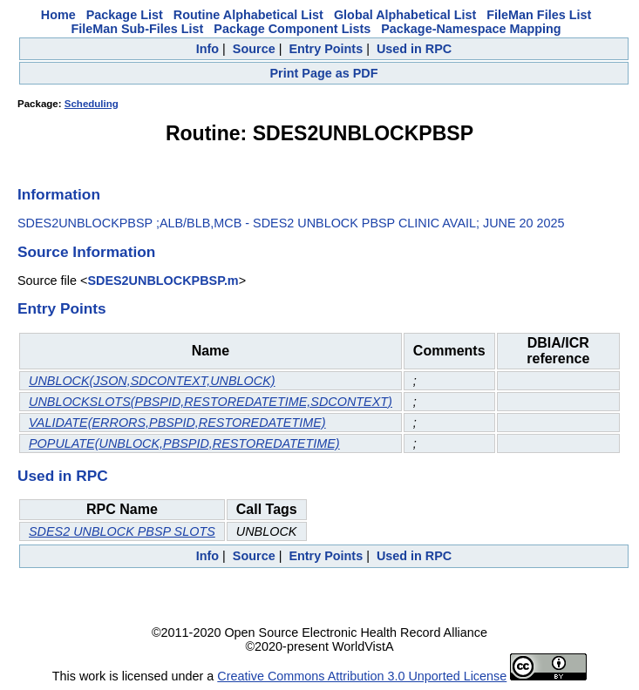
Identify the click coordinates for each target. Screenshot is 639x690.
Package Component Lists (292, 29)
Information (58, 194)
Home (58, 15)
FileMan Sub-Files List (137, 29)
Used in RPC (414, 49)
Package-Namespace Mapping (471, 29)
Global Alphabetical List (405, 15)
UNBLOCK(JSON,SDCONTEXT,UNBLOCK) (152, 381)
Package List (124, 15)
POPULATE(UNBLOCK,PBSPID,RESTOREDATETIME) (184, 443)
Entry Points (326, 49)
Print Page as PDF (324, 73)
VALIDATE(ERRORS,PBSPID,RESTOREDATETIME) (177, 423)
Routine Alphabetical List (248, 15)
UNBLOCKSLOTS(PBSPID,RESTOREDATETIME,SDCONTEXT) (210, 402)
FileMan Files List (538, 15)
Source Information (86, 251)
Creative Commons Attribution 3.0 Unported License (361, 676)
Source (254, 49)
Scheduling (92, 103)
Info (207, 49)
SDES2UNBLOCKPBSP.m (162, 281)
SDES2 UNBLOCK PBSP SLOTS (122, 531)
